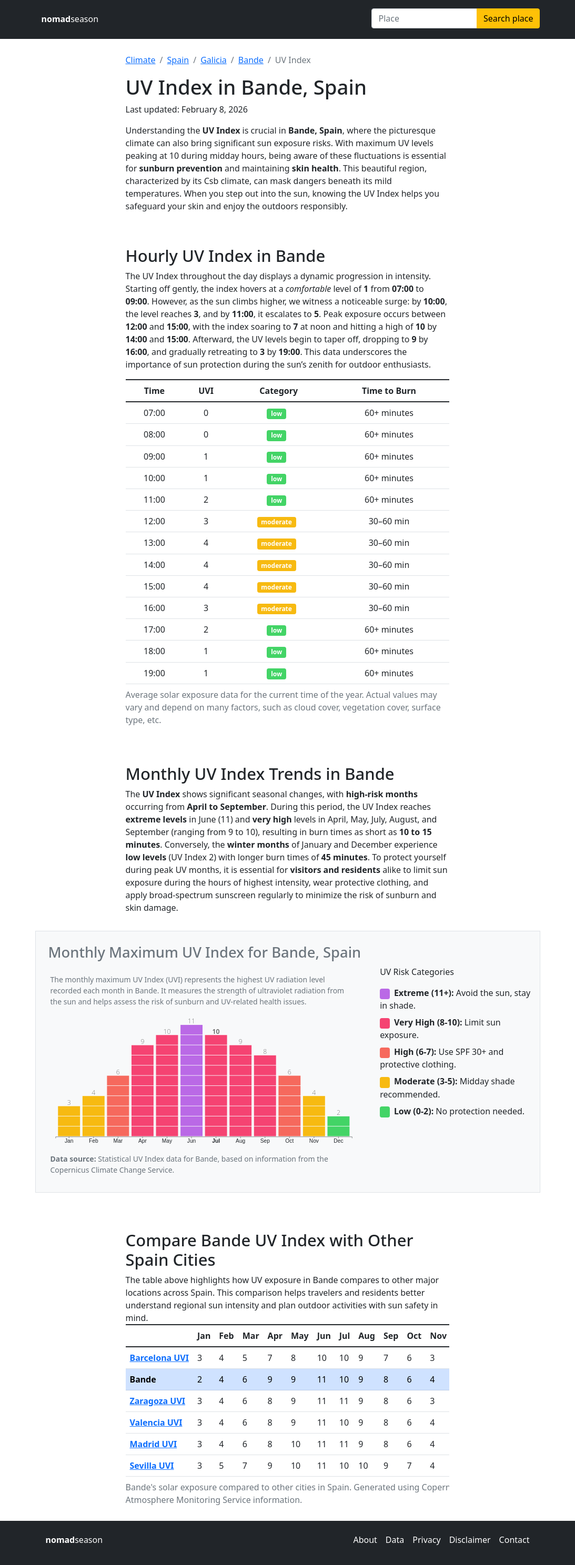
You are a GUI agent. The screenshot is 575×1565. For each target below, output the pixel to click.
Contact (514, 1540)
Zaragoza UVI (158, 1401)
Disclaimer (470, 1540)
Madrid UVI (153, 1444)
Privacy (426, 1540)
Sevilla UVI (152, 1465)
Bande (251, 60)
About (365, 1540)
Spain (178, 60)
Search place (508, 18)
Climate (141, 60)
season (70, 19)
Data (395, 1540)
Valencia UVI (156, 1422)
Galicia (213, 60)
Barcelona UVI (159, 1358)
